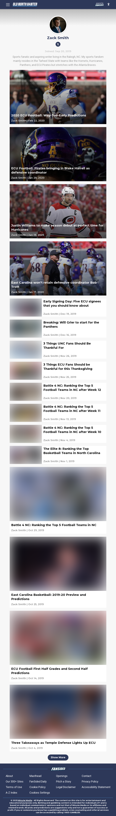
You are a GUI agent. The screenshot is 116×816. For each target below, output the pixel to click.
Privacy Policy (90, 781)
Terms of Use (14, 787)
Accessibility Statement (96, 787)
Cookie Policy (37, 787)
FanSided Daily (38, 781)
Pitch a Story (63, 781)
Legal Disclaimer (66, 787)
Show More (58, 757)
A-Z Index (11, 792)
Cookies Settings (39, 792)
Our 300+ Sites (14, 781)
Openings (62, 776)
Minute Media (25, 800)
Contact (86, 776)
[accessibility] (108, 4)
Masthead (35, 776)
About (9, 776)
